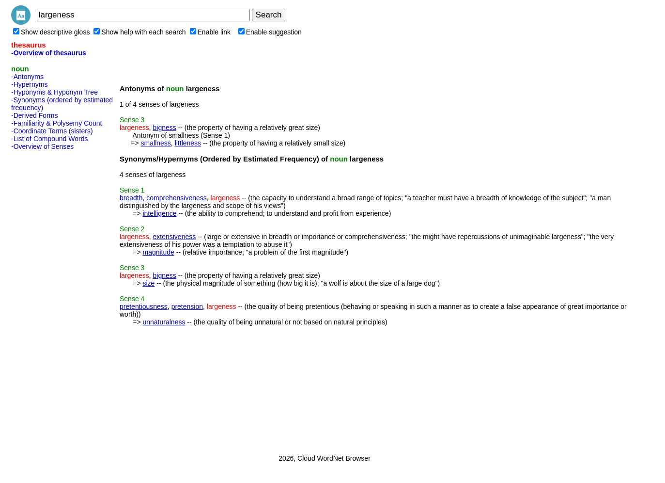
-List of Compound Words (49, 139)
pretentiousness (144, 306)
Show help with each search (139, 32)
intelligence (159, 213)
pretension (187, 306)
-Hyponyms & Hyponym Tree (54, 92)
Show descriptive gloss (51, 32)
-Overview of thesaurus (48, 53)
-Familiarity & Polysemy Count (56, 123)
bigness (164, 127)
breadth (131, 198)
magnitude (158, 252)
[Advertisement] (50, 299)
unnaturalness (163, 322)
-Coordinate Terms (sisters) (52, 131)
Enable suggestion (270, 32)
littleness (188, 143)
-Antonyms (27, 76)
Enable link (210, 32)
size (148, 283)
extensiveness (174, 237)
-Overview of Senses (42, 146)
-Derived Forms (34, 115)
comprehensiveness (176, 198)
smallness (156, 143)
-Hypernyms (29, 84)
